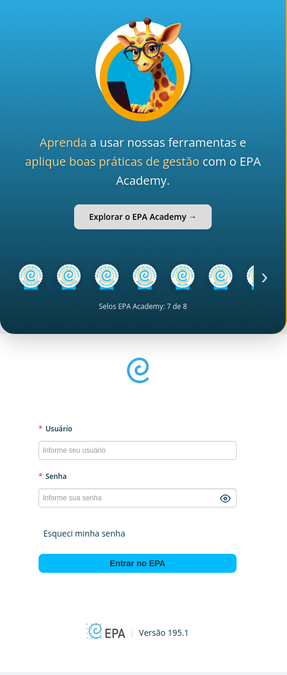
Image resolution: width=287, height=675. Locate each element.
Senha (52, 476)
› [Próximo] (264, 276)
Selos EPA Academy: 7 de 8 (143, 306)
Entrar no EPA (137, 563)
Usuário (55, 429)
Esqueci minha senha (84, 533)
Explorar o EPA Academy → (143, 216)
